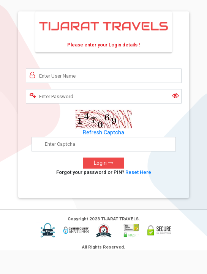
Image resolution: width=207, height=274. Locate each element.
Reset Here (138, 172)
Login (103, 163)
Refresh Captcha (103, 132)
